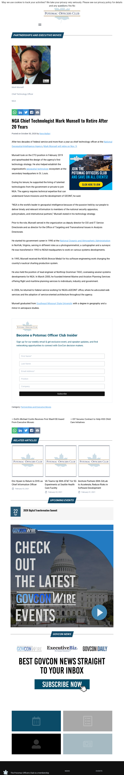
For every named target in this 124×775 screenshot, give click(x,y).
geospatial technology (37, 169)
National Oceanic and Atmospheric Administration (85, 240)
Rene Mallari (44, 133)
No (73, 5)
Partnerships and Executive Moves (36, 407)
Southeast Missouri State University (54, 303)
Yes (70, 5)
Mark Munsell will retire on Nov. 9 (60, 146)
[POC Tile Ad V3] (90, 172)
